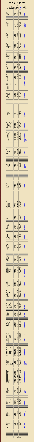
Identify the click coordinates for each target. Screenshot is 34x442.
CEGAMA (22, 8)
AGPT (20, 9)
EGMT (21, 7)
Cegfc (22, 6)
